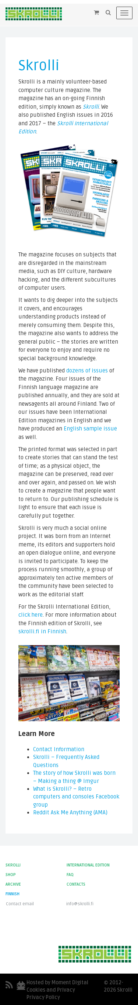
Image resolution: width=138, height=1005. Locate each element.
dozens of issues (87, 370)
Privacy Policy (43, 997)
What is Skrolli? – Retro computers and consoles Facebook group (76, 797)
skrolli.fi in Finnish (42, 631)
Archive (13, 884)
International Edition (88, 865)
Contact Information (58, 749)
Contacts (76, 884)
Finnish (13, 894)
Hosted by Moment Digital (57, 983)
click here (30, 614)
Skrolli (91, 106)
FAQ (70, 874)
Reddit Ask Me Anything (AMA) (70, 812)
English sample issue (90, 428)
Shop (11, 874)
